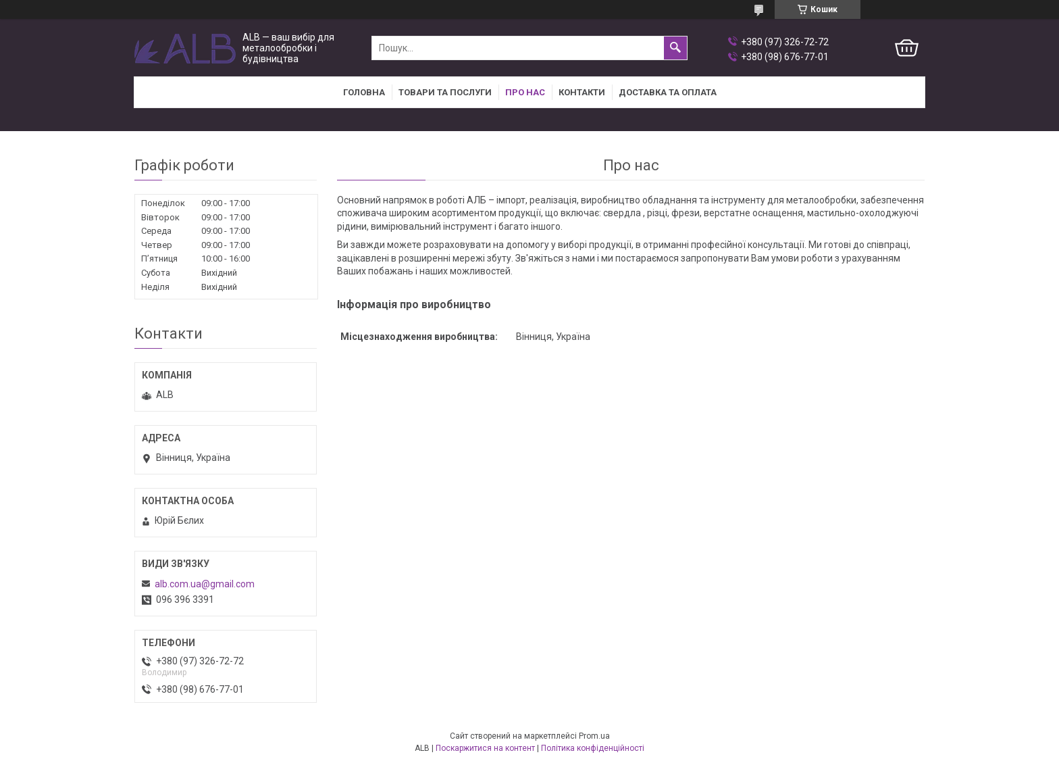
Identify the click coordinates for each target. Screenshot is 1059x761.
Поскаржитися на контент (485, 748)
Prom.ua (594, 736)
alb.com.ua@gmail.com (205, 584)
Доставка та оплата (668, 92)
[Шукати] (675, 47)
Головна (364, 92)
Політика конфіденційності (592, 748)
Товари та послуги (445, 92)
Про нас (525, 92)
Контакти (582, 92)
